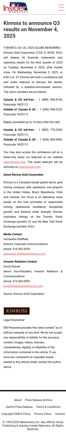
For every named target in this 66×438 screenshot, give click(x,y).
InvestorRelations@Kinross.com (23, 286)
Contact (60, 414)
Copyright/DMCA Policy (16, 414)
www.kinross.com (15, 162)
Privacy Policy (43, 414)
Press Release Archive (38, 400)
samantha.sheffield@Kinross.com (24, 254)
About (17, 400)
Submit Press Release (19, 407)
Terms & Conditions (48, 407)
